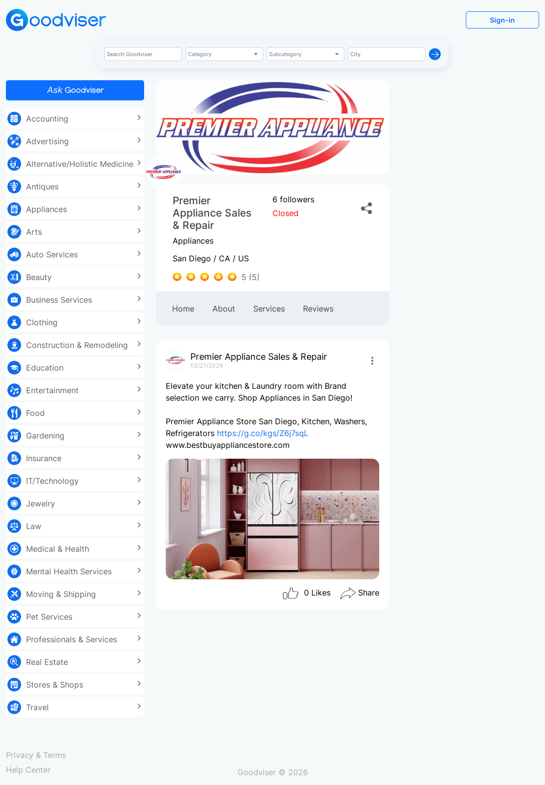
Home (183, 309)
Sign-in (502, 20)
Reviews (318, 309)
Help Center (28, 770)
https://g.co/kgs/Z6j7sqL (262, 433)
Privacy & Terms (36, 755)
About (223, 309)
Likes (306, 593)
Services (269, 309)
